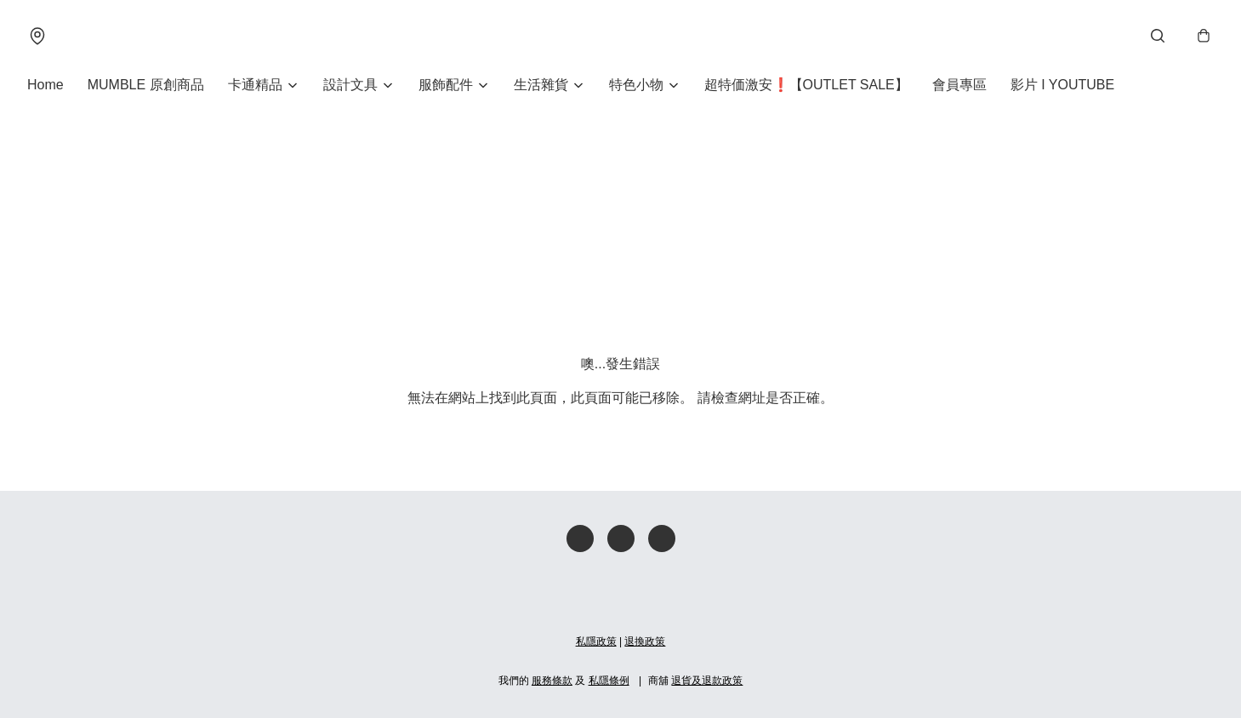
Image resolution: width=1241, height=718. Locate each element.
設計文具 (350, 84)
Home (45, 84)
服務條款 (552, 681)
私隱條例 (609, 681)
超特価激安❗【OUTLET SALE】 (806, 84)
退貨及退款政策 (707, 681)
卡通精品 (255, 84)
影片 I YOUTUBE (1062, 84)
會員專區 (959, 84)
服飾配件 (445, 84)
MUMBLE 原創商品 (146, 84)
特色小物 (636, 84)
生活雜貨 (541, 84)
